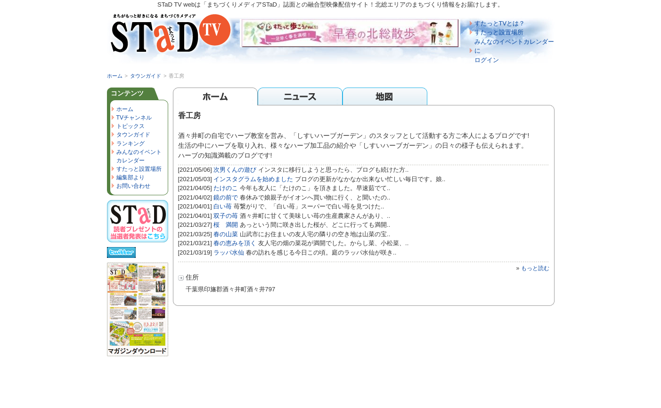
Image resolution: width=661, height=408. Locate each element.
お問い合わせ (133, 186)
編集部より (130, 177)
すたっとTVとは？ (499, 23)
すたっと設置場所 (498, 32)
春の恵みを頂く (234, 243)
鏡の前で (225, 197)
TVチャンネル (134, 117)
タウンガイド (145, 76)
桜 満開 (225, 224)
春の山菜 (225, 234)
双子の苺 (225, 215)
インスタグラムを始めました (253, 179)
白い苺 (222, 206)
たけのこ (225, 188)
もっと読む (535, 268)
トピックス (130, 126)
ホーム (114, 76)
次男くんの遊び (234, 169)
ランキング (130, 143)
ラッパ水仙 (228, 252)
